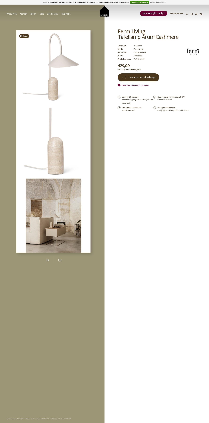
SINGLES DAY (30, 418)
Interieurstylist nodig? (154, 13)
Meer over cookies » (158, 2)
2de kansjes (52, 14)
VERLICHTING (18, 418)
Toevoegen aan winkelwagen (142, 77)
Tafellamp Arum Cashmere (60, 418)
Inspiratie (66, 14)
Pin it (23, 36)
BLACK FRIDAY (42, 418)
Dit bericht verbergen (140, 2)
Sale (42, 14)
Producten (12, 14)
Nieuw (33, 14)
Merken (23, 14)
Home (9, 418)
